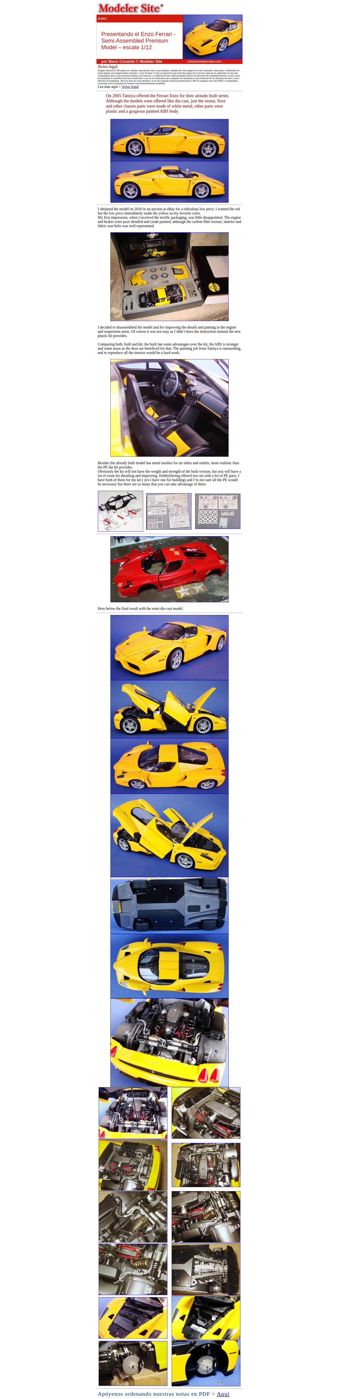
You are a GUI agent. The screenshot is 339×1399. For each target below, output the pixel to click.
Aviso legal (129, 87)
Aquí (223, 1394)
